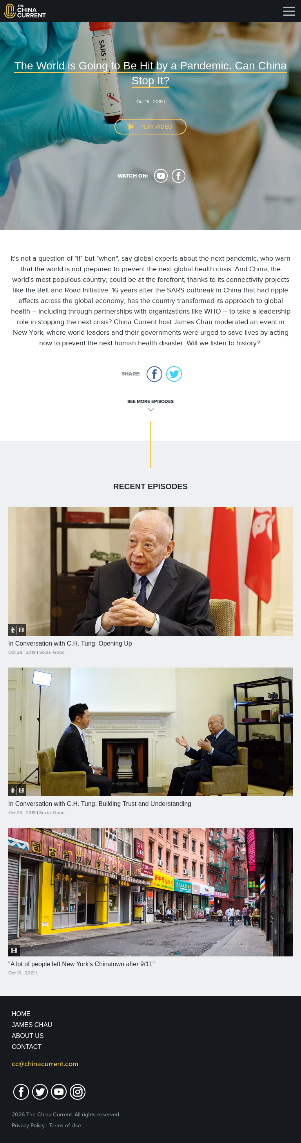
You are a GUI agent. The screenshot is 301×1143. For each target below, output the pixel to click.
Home (21, 1014)
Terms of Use (65, 1125)
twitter (174, 374)
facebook (178, 176)
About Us (28, 1035)
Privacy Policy (28, 1125)
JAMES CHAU (32, 1024)
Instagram (77, 1092)
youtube (161, 176)
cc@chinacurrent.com (45, 1064)
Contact (27, 1046)
